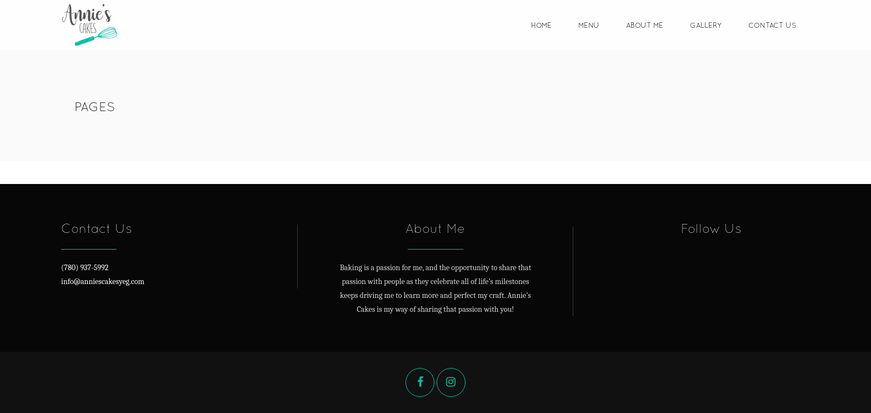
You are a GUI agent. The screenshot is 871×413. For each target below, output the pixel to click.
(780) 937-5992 (84, 267)
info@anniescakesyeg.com (102, 281)
